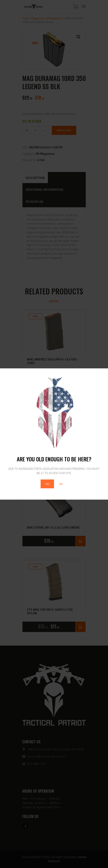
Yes (47, 484)
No (61, 484)
